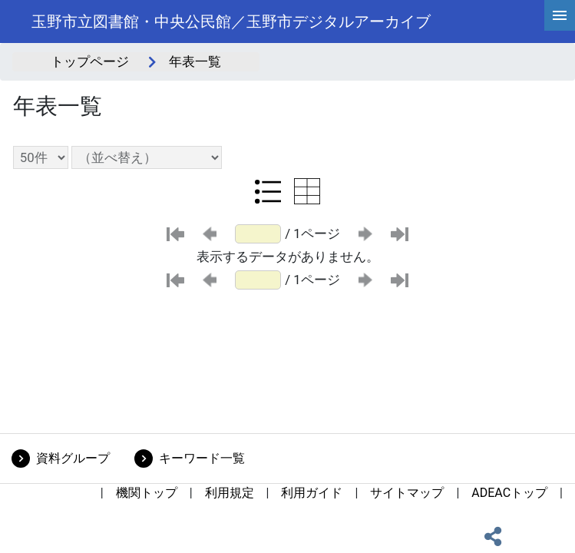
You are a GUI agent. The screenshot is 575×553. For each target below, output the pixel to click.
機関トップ (146, 492)
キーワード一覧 (202, 458)
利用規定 (229, 492)
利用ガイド (311, 492)
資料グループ (73, 458)
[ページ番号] (258, 233)
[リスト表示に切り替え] (268, 191)
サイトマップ (407, 492)
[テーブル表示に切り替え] (307, 191)
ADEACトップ (509, 492)
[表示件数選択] (40, 157)
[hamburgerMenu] (559, 15)
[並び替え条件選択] (146, 157)
